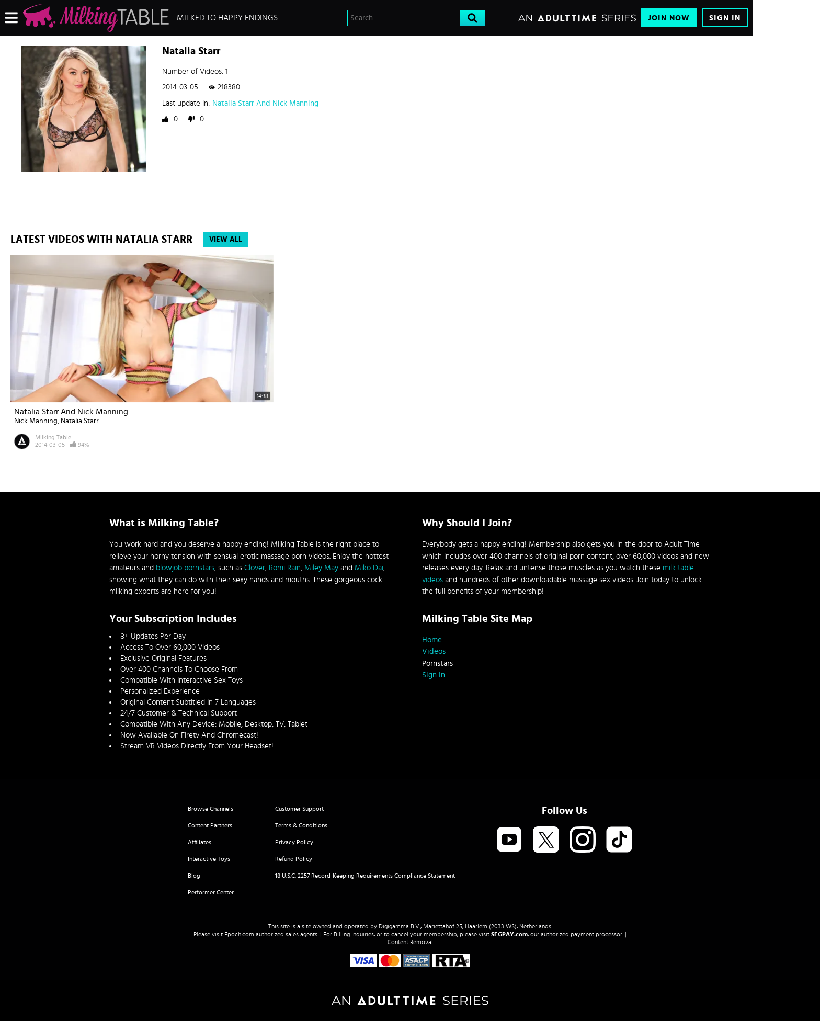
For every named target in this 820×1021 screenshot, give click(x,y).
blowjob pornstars (185, 568)
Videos (434, 651)
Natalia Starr (80, 421)
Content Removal (410, 942)
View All (225, 239)
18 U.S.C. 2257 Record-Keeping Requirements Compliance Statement (365, 875)
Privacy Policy (294, 842)
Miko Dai (369, 568)
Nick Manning (36, 421)
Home (432, 640)
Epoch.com (239, 934)
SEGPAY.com (509, 934)
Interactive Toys (209, 859)
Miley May (321, 568)
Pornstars (437, 663)
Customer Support (299, 809)
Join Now (669, 18)
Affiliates (199, 842)
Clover (254, 568)
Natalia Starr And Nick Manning (265, 103)
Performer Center (211, 892)
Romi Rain (285, 568)
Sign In (725, 18)
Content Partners (210, 825)
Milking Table (53, 437)
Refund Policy (293, 859)
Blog (194, 875)
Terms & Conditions (301, 825)
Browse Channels (210, 809)
